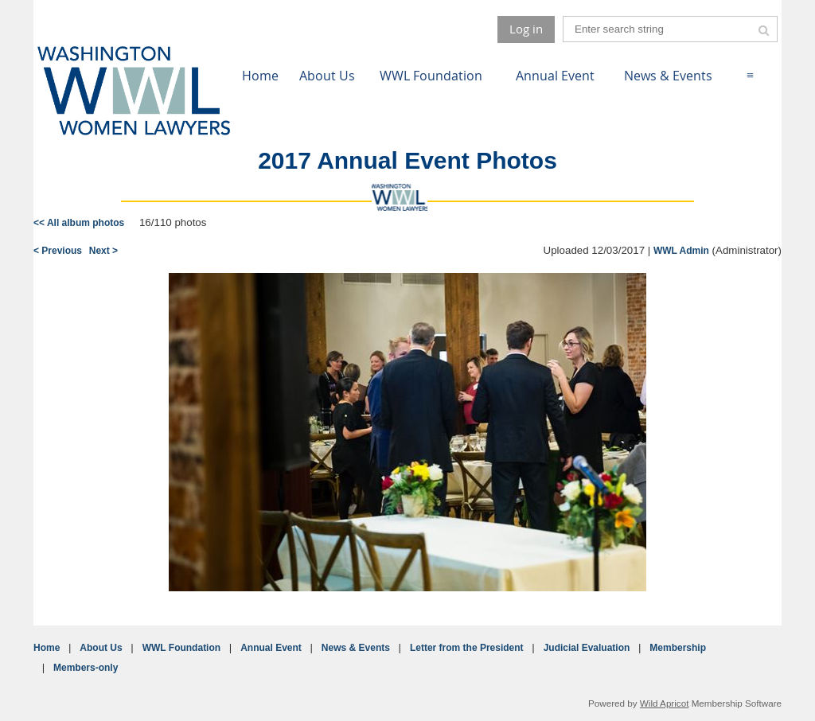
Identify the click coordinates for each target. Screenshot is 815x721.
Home (46, 647)
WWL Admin (681, 250)
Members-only (85, 667)
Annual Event (271, 647)
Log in (526, 29)
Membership (677, 647)
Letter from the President (467, 647)
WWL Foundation (181, 647)
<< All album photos (78, 222)
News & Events (356, 647)
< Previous (57, 250)
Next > (103, 250)
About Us (101, 647)
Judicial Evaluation (587, 647)
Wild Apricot (664, 703)
